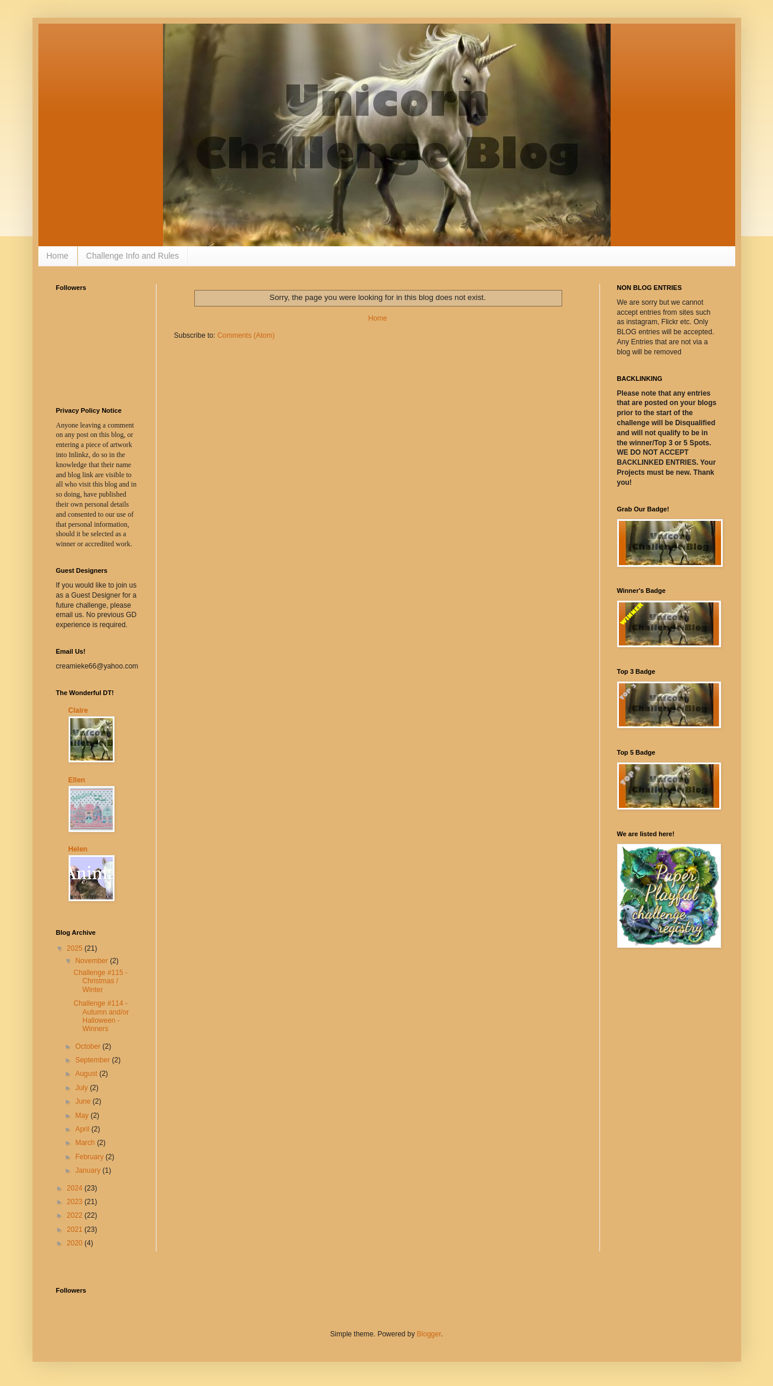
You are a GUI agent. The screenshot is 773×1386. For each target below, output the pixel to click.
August (87, 1073)
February (90, 1157)
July (82, 1088)
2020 (75, 1243)
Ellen (77, 780)
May (82, 1115)
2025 (75, 948)
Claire (78, 710)
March (86, 1143)
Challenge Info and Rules (132, 255)
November (92, 961)
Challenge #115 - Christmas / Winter (100, 981)
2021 (75, 1229)
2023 (75, 1202)
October (88, 1046)
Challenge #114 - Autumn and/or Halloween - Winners (101, 1016)
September (93, 1060)
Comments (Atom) (246, 335)
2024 (75, 1188)
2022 (75, 1215)
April (83, 1129)
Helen (78, 849)
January (88, 1170)
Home (58, 255)
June (83, 1101)
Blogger (429, 1334)
